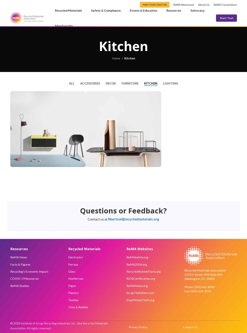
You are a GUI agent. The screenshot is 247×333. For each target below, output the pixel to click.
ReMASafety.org (137, 257)
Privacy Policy (138, 327)
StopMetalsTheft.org (140, 300)
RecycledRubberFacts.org (143, 271)
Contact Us (190, 327)
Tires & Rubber (78, 307)
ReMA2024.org (136, 264)
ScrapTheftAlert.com (140, 293)
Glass (71, 271)
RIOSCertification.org (140, 278)
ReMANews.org (137, 285)
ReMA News (18, 257)
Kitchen (129, 58)
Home (116, 58)
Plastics (73, 293)
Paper (72, 285)
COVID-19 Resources (24, 278)
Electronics (75, 257)
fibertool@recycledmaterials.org (133, 219)
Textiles (73, 300)
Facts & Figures (20, 264)
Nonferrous (75, 278)
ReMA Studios (19, 285)
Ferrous (73, 264)
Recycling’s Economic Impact (29, 271)
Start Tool (226, 18)
